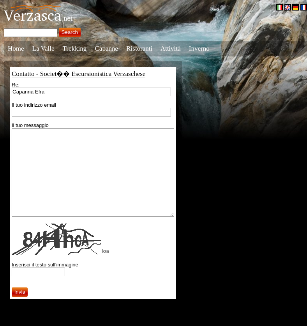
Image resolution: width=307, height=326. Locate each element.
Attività (171, 48)
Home (16, 48)
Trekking (75, 48)
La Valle (43, 48)
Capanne (106, 48)
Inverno (199, 48)
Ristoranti (139, 48)
